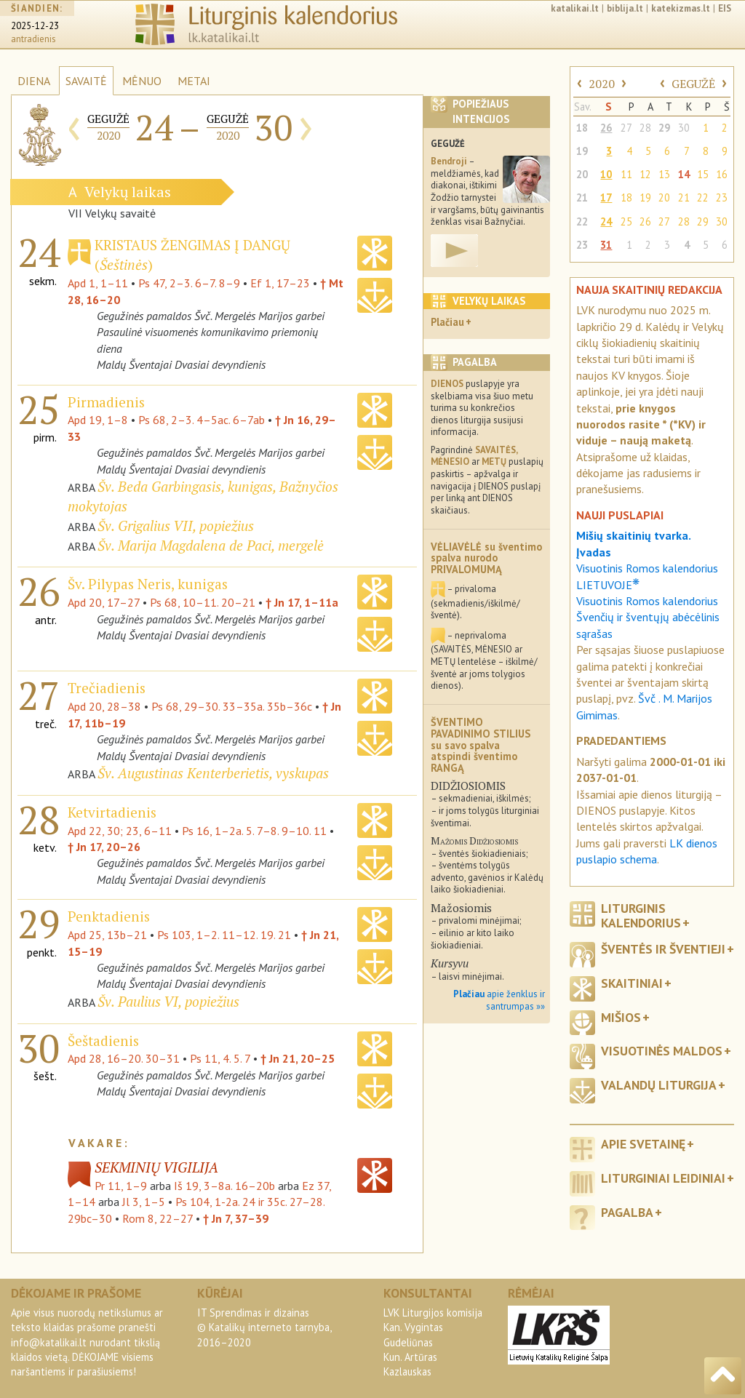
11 (626, 174)
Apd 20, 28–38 (104, 706)
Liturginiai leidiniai (663, 1178)
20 (582, 174)
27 (626, 128)
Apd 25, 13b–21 (107, 934)
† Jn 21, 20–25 (297, 1058)
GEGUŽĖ (693, 84)
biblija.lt (625, 8)
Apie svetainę (643, 1143)
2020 (602, 84)
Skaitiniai (632, 983)
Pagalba (627, 1212)
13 (664, 174)
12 (645, 174)
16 (722, 174)
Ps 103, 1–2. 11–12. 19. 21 (224, 934)
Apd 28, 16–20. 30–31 (124, 1058)
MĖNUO (142, 80)
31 (606, 245)
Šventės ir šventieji (663, 948)
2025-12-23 (35, 26)
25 (626, 221)
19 (582, 151)
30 (684, 128)
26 (606, 128)
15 (703, 174)
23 (722, 197)
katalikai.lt (575, 8)
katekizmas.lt (680, 8)
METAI (194, 80)
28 (645, 128)
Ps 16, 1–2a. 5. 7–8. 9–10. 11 (254, 830)
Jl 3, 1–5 (143, 1201)
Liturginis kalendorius (641, 915)
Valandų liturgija (659, 1085)
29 (664, 128)
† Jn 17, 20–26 (104, 846)
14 (684, 174)
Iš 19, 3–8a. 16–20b (224, 1185)
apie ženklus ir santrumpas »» (499, 1000)
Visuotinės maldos (661, 1050)
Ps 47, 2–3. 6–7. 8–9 (189, 283)
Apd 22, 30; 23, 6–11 (120, 830)
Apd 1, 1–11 (98, 283)
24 (606, 221)
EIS (724, 8)
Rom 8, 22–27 (157, 1218)
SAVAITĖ (86, 80)
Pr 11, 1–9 (121, 1185)
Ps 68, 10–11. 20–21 (202, 602)
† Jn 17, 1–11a (302, 602)
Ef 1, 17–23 (280, 283)
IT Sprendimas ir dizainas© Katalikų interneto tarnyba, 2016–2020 (264, 1327)
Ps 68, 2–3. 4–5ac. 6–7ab (201, 419)
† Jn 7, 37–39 (235, 1218)
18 (582, 128)
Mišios (621, 1017)
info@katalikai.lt (49, 1342)
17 (606, 197)
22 (703, 197)
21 (582, 197)
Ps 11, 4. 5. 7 (220, 1058)
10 (606, 174)
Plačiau (447, 322)
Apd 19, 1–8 (98, 419)
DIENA (33, 80)
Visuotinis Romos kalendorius (647, 601)
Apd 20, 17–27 (104, 602)
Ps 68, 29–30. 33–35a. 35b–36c (231, 706)
